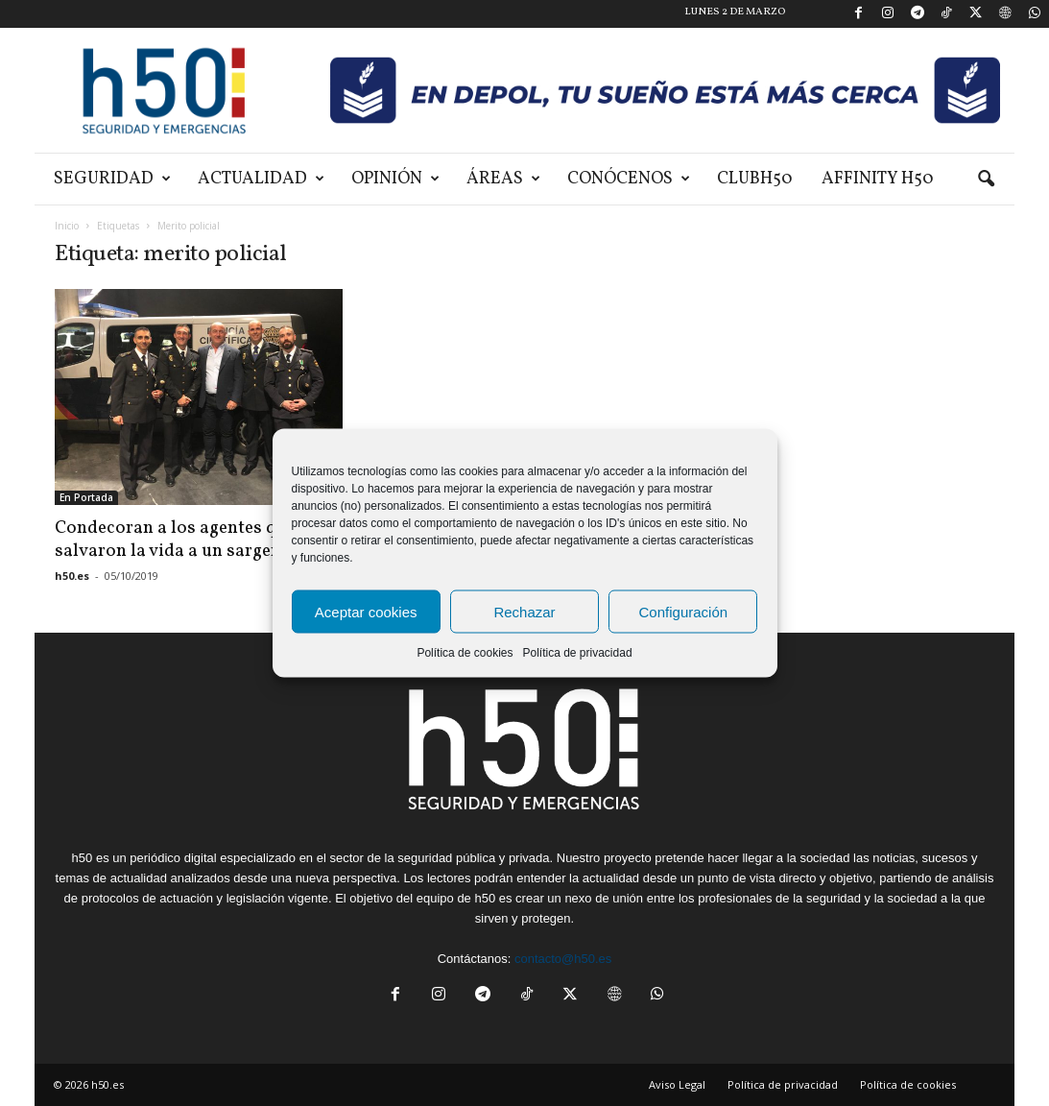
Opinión (395, 179)
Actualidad (261, 179)
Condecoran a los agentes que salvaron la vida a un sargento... (186, 540)
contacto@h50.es (562, 958)
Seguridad (112, 179)
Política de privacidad (577, 653)
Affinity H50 (878, 179)
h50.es (72, 575)
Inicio (67, 225)
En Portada (86, 497)
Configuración (683, 611)
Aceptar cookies (366, 611)
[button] (986, 179)
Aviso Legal (677, 1084)
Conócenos (628, 179)
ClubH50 (755, 179)
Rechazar (524, 611)
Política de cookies (465, 653)
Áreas (503, 179)
